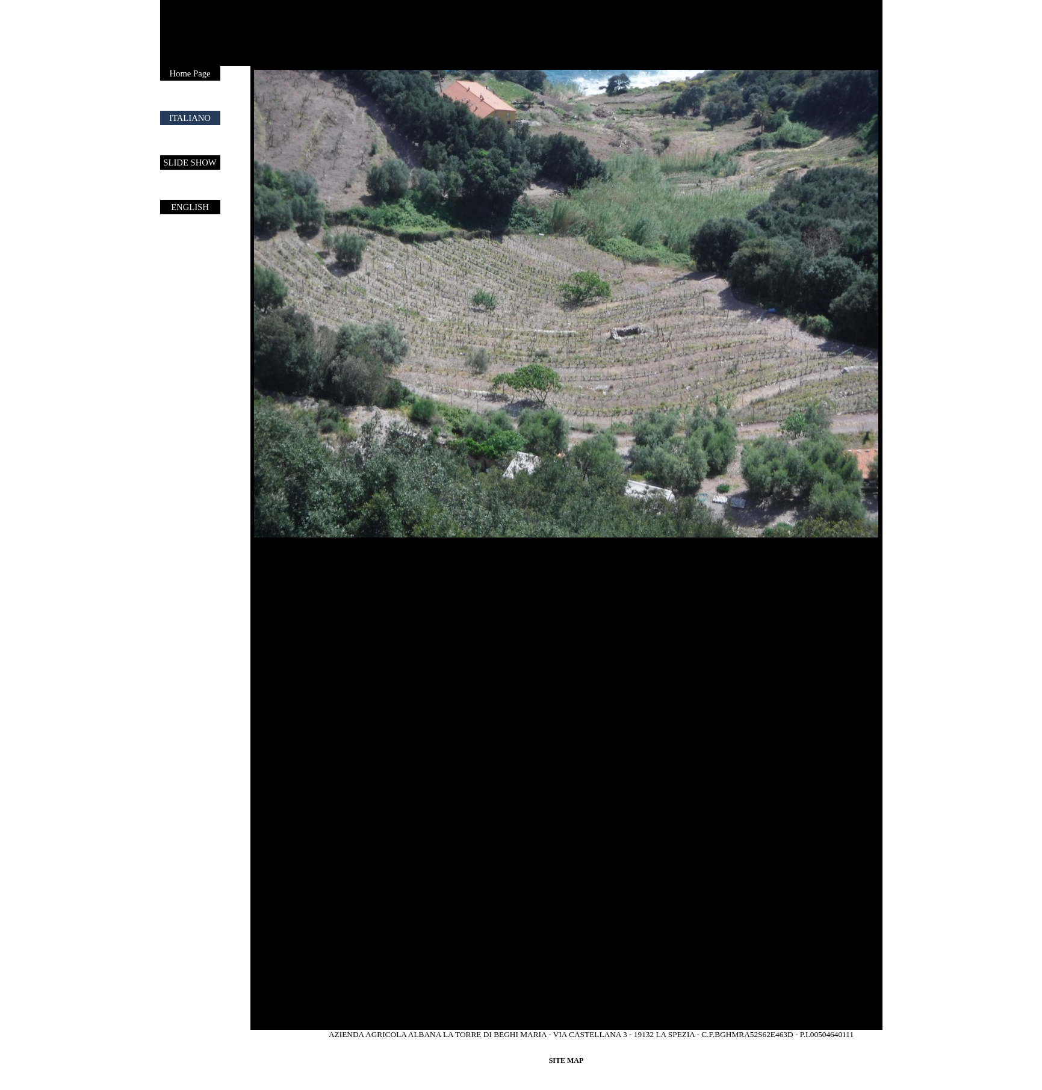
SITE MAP (566, 1060)
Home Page (190, 73)
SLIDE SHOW (189, 162)
